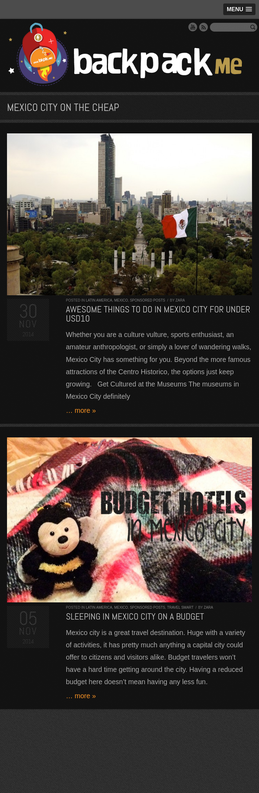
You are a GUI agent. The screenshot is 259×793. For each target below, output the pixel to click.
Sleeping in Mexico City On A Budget (135, 616)
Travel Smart (180, 607)
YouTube (192, 27)
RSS (203, 27)
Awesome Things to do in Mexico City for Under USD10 (158, 314)
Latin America (99, 300)
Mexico (121, 300)
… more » (81, 410)
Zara (180, 300)
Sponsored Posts (147, 300)
